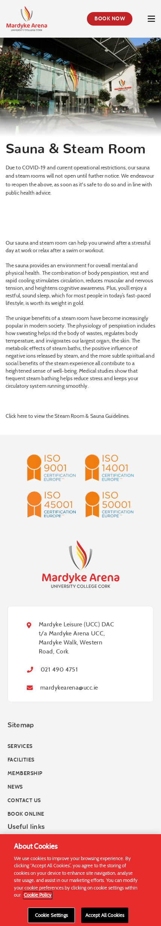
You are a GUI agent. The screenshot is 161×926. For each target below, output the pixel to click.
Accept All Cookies (104, 917)
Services (20, 746)
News (15, 787)
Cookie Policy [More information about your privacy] (38, 897)
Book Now (109, 18)
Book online (26, 814)
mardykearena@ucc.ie (69, 687)
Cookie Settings (51, 917)
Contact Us (24, 800)
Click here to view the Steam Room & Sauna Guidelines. (68, 416)
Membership (25, 773)
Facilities (21, 760)
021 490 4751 (59, 669)
